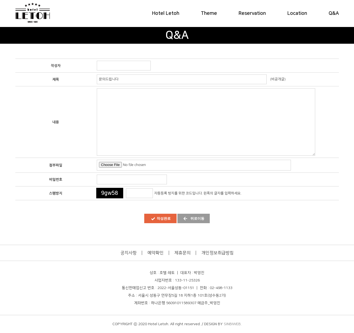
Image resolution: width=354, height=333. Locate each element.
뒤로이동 (197, 218)
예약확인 (155, 252)
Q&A (334, 13)
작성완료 (164, 218)
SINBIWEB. (233, 324)
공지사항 (129, 252)
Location (297, 13)
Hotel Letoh (165, 13)
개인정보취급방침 (217, 252)
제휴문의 (182, 252)
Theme (209, 13)
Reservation (252, 13)
